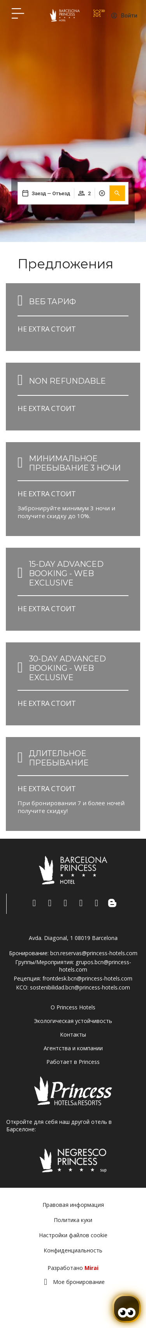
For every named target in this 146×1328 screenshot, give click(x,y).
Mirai (91, 1268)
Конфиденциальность (73, 1250)
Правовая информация (73, 1204)
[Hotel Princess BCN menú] (18, 13)
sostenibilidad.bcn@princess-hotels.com (80, 987)
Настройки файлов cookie (73, 1235)
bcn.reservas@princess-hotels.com (93, 953)
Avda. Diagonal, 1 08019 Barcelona (73, 938)
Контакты (73, 1034)
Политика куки (73, 1220)
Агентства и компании (73, 1048)
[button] (117, 193)
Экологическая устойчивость (73, 1021)
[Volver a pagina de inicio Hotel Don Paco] (65, 15)
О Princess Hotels (73, 1007)
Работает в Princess (73, 1061)
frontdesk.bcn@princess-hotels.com (87, 978)
